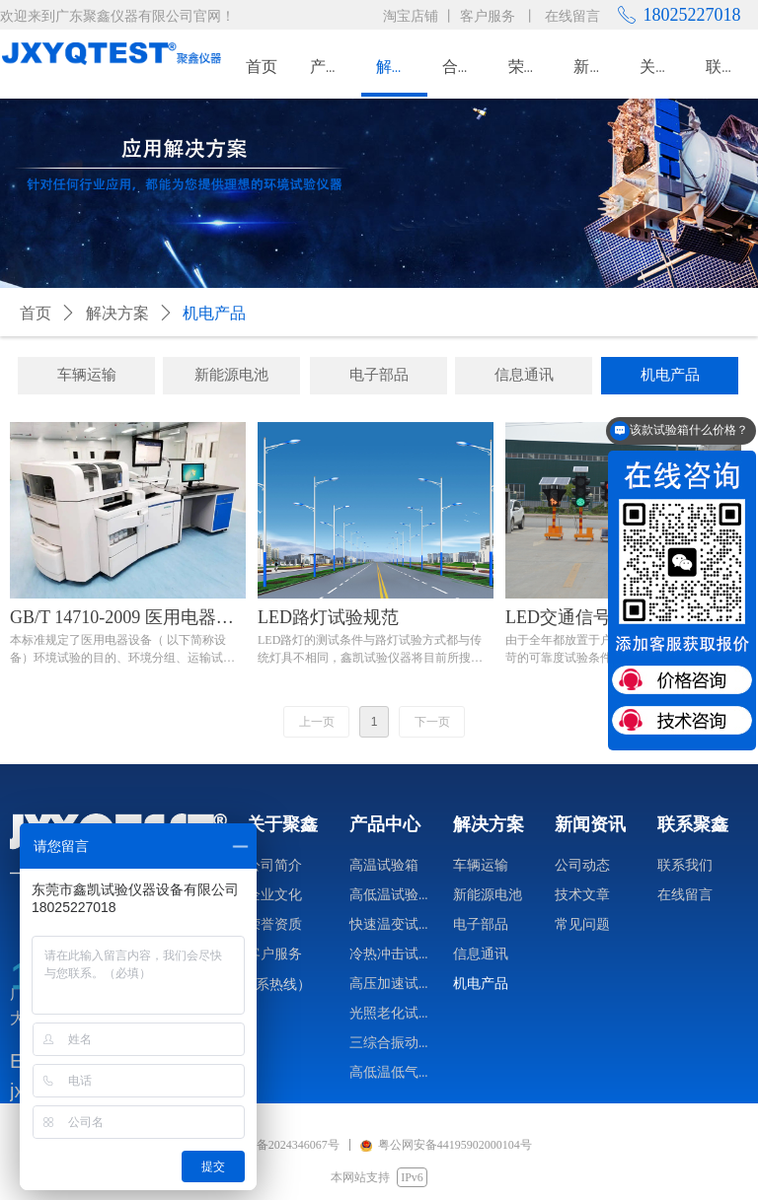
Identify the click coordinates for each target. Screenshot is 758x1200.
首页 (35, 313)
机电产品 (214, 313)
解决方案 (117, 313)
